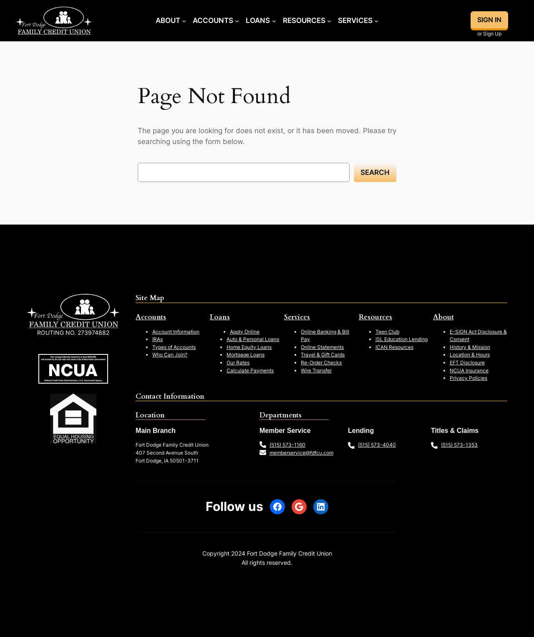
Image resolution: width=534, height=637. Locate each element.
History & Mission (470, 347)
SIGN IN (489, 19)
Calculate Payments (250, 370)
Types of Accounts (174, 347)
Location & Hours (470, 354)
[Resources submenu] (329, 20)
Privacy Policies (468, 378)
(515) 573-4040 (377, 445)
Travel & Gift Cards (323, 354)
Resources (375, 317)
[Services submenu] (376, 20)
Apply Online (244, 332)
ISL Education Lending (401, 339)
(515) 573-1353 (459, 445)
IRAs (157, 339)
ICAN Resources (394, 347)
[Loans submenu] (274, 20)
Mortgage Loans (245, 354)
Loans (220, 317)
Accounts (151, 317)
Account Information (175, 332)
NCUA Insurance (469, 370)
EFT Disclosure (467, 362)
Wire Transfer (316, 370)
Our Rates (238, 362)
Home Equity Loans (249, 347)
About (443, 317)
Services (297, 317)
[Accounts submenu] (237, 20)
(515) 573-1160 (287, 445)
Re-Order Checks (321, 362)
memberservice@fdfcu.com (301, 453)
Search (375, 172)
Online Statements (322, 347)
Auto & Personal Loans (253, 339)
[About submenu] (184, 20)
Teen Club (387, 332)
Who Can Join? (169, 354)
